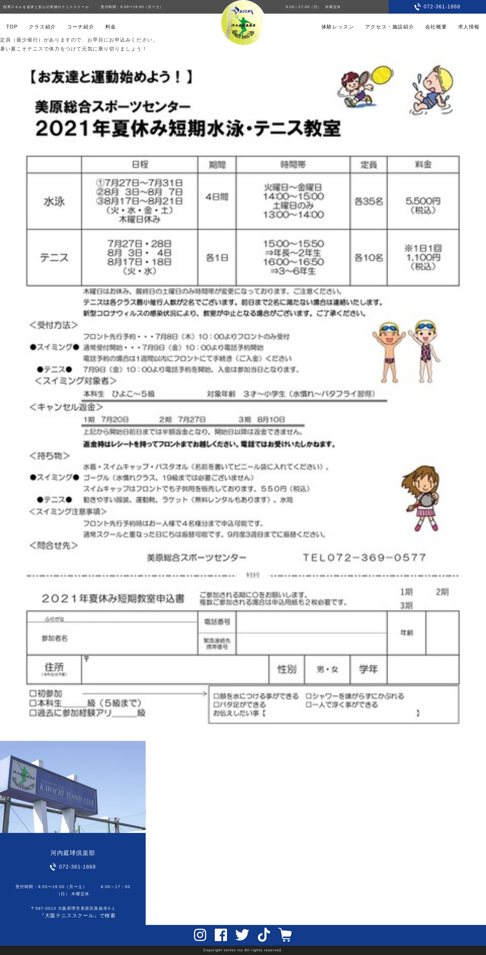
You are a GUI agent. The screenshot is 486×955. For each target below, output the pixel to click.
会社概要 (436, 26)
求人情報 (469, 26)
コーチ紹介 (80, 26)
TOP (12, 26)
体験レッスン (337, 26)
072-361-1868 (442, 6)
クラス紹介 (42, 26)
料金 (110, 26)
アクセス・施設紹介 (389, 26)
